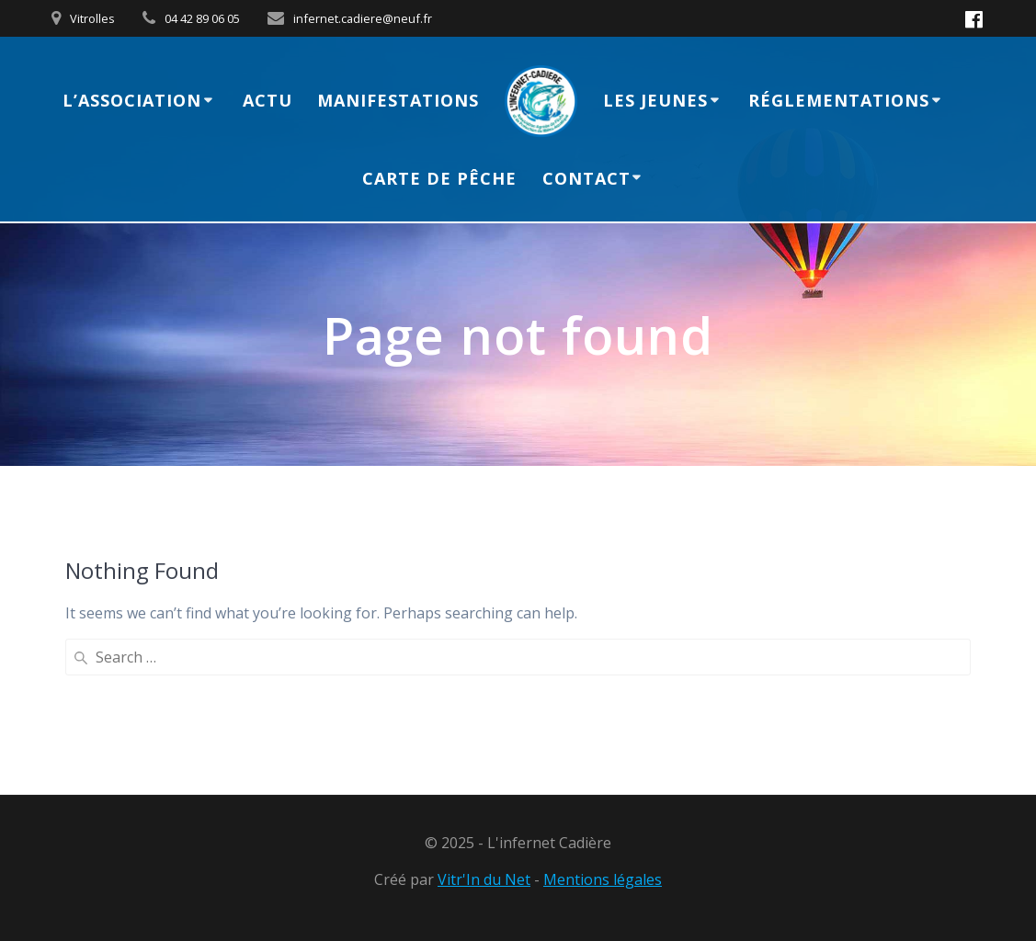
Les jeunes (655, 100)
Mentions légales (602, 879)
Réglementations (838, 100)
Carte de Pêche (439, 178)
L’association (132, 100)
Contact (586, 178)
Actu (267, 100)
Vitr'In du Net (484, 879)
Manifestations (398, 100)
